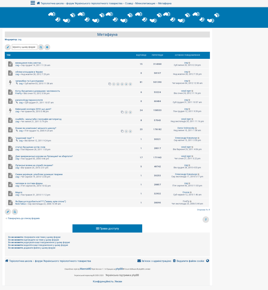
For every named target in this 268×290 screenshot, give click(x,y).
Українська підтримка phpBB (122, 275)
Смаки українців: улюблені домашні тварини (39, 174)
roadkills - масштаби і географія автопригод (38, 119)
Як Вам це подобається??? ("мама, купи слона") (40, 201)
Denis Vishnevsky (186, 128)
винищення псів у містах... (29, 63)
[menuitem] (188, 261)
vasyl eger (186, 91)
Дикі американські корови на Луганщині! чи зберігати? (44, 156)
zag (19, 39)
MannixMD (85, 268)
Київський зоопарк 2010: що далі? (33, 109)
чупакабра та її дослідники (29, 81)
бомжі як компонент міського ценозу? (35, 128)
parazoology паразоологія (29, 100)
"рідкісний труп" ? (24, 138)
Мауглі (18, 192)
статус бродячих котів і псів (30, 147)
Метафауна (107, 34)
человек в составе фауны (29, 183)
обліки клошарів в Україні (29, 72)
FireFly (18, 93)
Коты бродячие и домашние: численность (37, 91)
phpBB (119, 268)
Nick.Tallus (20, 204)
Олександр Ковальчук (186, 138)
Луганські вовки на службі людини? (34, 165)
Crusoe (186, 192)
